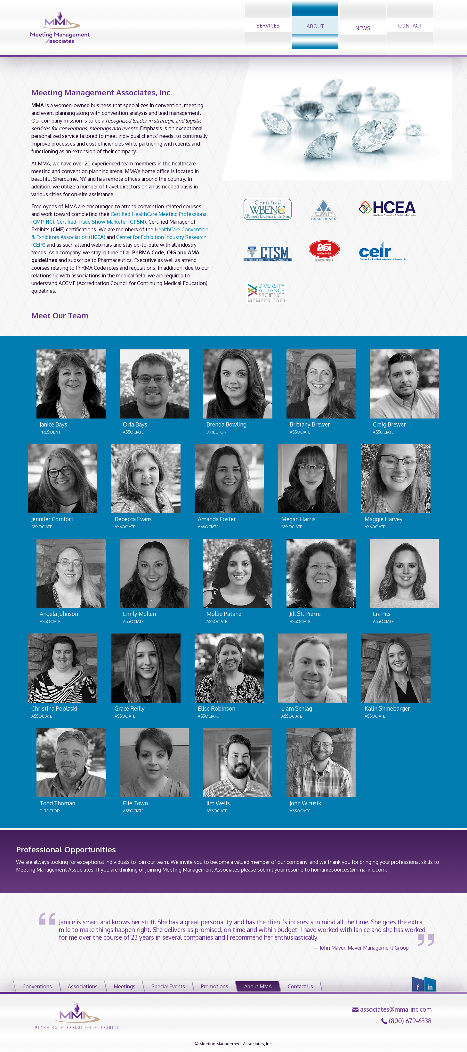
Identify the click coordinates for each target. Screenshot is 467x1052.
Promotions (214, 986)
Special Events (168, 986)
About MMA (258, 986)
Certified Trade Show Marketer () (101, 222)
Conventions (37, 986)
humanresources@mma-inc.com (348, 869)
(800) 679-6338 (410, 1021)
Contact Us (300, 986)
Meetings (124, 986)
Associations (83, 986)
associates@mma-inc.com (395, 1009)
